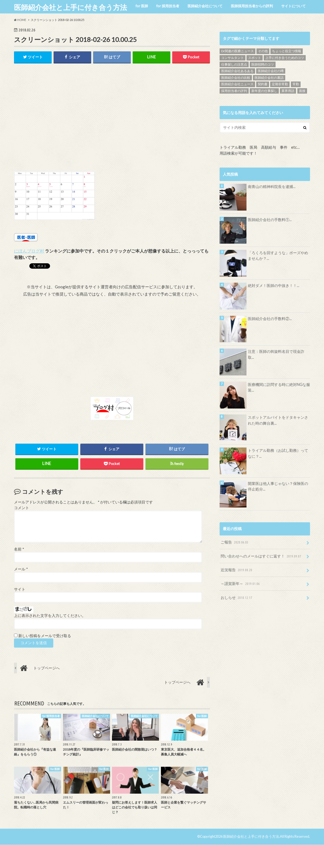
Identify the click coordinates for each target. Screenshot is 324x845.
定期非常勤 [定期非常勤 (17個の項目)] (280, 84)
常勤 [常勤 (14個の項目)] (296, 84)
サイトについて (293, 6)
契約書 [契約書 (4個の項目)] (262, 84)
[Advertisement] (112, 123)
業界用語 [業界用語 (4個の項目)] (287, 91)
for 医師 (142, 6)
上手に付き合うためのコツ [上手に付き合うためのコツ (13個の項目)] (284, 58)
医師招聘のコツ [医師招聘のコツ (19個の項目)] (262, 64)
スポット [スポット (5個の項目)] (254, 58)
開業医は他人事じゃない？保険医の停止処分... (278, 486)
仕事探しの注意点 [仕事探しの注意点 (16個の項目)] (234, 64)
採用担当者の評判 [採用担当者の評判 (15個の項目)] (234, 91)
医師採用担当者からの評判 (252, 6)
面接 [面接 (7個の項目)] (302, 91)
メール (21, 569)
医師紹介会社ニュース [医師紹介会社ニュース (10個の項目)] (237, 84)
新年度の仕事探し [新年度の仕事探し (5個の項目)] (264, 91)
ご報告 (235, 542)
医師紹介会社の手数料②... (270, 318)
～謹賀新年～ (241, 583)
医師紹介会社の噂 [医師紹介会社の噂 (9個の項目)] (271, 71)
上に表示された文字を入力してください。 (50, 616)
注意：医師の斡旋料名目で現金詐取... (276, 354)
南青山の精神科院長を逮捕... (271, 186)
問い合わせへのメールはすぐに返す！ (261, 556)
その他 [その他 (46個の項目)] (263, 51)
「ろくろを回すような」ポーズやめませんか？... (278, 255)
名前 (19, 549)
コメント (21, 508)
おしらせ (237, 597)
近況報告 (237, 570)
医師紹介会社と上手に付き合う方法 (70, 7)
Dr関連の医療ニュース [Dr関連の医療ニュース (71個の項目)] (237, 51)
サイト (19, 589)
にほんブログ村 (29, 251)
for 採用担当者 (167, 6)
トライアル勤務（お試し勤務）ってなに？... (278, 453)
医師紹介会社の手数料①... (270, 219)
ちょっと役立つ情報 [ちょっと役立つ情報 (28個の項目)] (286, 51)
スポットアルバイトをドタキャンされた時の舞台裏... (278, 420)
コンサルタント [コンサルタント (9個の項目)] (232, 58)
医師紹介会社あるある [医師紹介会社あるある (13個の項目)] (237, 71)
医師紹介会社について (205, 6)
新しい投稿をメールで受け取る (44, 636)
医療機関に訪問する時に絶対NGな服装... (279, 387)
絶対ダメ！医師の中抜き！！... (273, 285)
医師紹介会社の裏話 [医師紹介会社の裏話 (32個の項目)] (269, 78)
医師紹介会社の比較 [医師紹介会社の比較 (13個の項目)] (235, 78)
